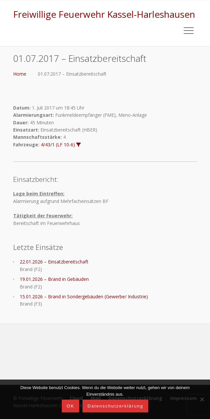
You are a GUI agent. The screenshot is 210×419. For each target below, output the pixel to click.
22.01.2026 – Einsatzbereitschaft (54, 262)
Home (19, 74)
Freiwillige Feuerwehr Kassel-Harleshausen (104, 14)
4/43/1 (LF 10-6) (58, 144)
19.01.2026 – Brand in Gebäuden (54, 279)
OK (70, 406)
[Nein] (201, 399)
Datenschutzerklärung (115, 406)
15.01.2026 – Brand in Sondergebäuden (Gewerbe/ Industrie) (84, 296)
